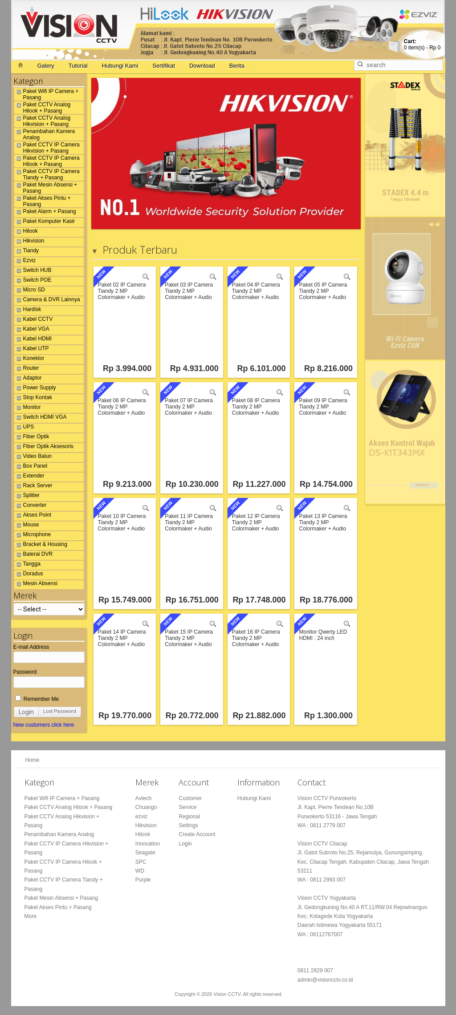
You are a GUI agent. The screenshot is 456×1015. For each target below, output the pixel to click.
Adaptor (28, 379)
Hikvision (29, 242)
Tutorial (78, 65)
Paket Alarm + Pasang (45, 212)
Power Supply (35, 388)
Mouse (26, 526)
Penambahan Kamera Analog (44, 134)
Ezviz (25, 261)
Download (202, 65)
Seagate (145, 852)
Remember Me (37, 699)
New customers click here (43, 725)
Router (26, 369)
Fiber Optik (31, 437)
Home (32, 760)
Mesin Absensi (35, 584)
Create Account (197, 834)
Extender (29, 477)
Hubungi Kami (120, 65)
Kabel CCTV (33, 320)
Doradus (28, 574)
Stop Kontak (33, 398)
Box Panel (31, 467)
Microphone (32, 535)
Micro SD (29, 291)
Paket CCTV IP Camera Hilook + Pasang (47, 161)
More (30, 916)
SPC (141, 862)
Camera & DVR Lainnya (47, 300)
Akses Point (32, 516)
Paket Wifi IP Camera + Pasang (46, 94)
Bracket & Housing (40, 545)
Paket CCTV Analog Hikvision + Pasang (42, 121)
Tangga (27, 565)
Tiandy (26, 251)
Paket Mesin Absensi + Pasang (45, 188)
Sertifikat (163, 65)
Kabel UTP (31, 349)
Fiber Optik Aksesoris (43, 447)
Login (26, 712)
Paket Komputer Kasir (44, 222)
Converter (30, 506)
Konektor (29, 359)
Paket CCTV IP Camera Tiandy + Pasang (47, 174)
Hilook (26, 232)
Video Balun (33, 457)
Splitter (27, 496)
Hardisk (27, 310)
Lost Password (59, 711)
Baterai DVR (33, 555)
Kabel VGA (31, 330)
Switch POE (33, 281)
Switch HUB (33, 271)
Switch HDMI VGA (40, 418)
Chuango (146, 807)
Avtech (143, 798)
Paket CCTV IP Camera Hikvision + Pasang (47, 148)
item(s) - (422, 44)
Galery (45, 65)
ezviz (141, 816)
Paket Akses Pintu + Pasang (42, 201)
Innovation (147, 844)
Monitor (27, 408)
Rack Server (33, 486)
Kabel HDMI (33, 340)
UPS (24, 428)
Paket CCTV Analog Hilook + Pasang (42, 107)
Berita (236, 65)
